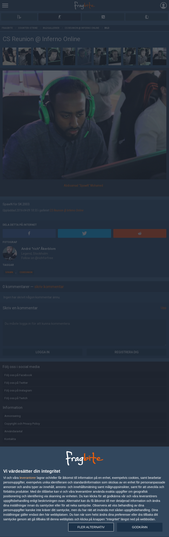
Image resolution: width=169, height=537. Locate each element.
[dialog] (84, 492)
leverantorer (28, 477)
